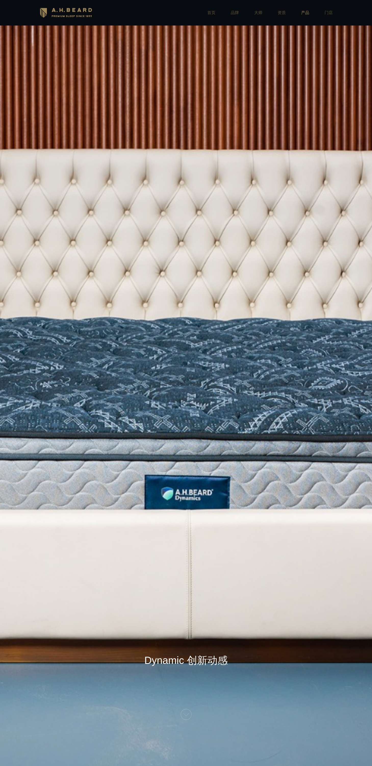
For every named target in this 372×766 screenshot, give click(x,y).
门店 (329, 12)
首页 (211, 12)
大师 (258, 12)
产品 (305, 12)
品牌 (235, 12)
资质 (282, 12)
